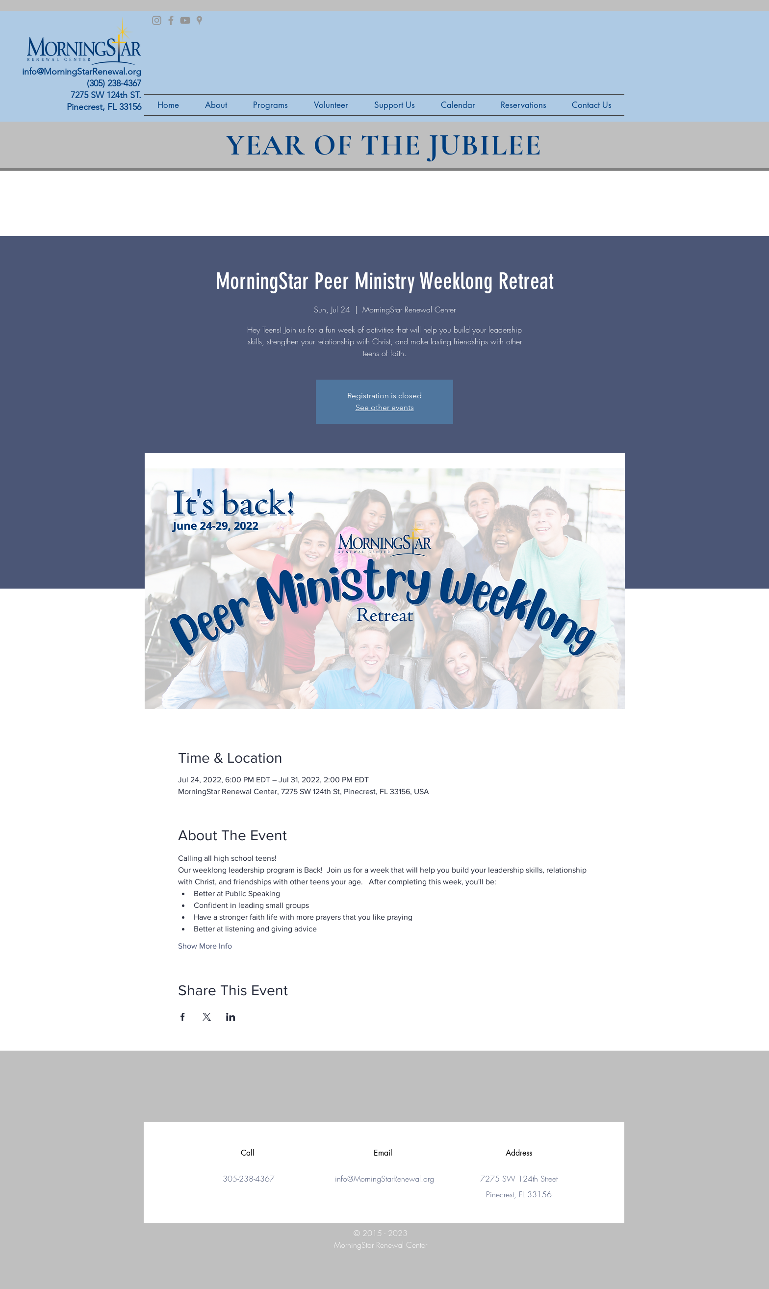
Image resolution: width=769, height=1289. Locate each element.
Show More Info (205, 946)
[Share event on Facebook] (182, 1017)
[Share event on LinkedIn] (230, 1017)
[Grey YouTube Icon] (185, 20)
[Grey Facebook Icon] (171, 20)
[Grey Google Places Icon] (199, 20)
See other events (385, 407)
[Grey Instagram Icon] (157, 20)
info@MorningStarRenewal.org (81, 71)
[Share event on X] (206, 1017)
